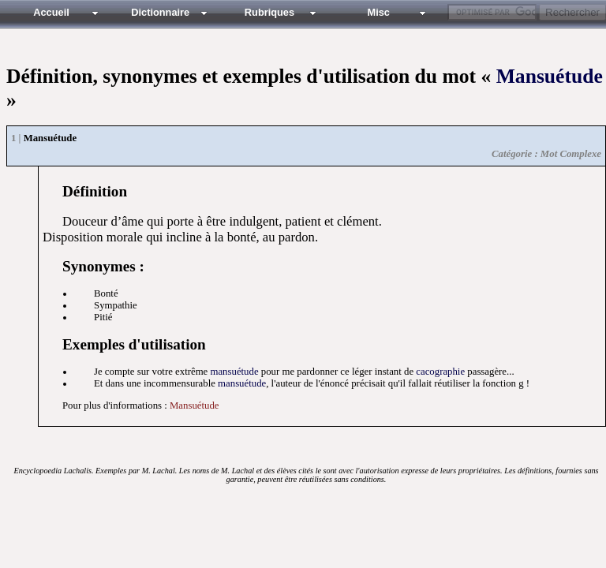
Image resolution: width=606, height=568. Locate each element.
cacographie (440, 371)
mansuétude (234, 371)
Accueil (51, 12)
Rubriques (269, 12)
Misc (378, 12)
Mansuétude (549, 76)
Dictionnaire (160, 12)
